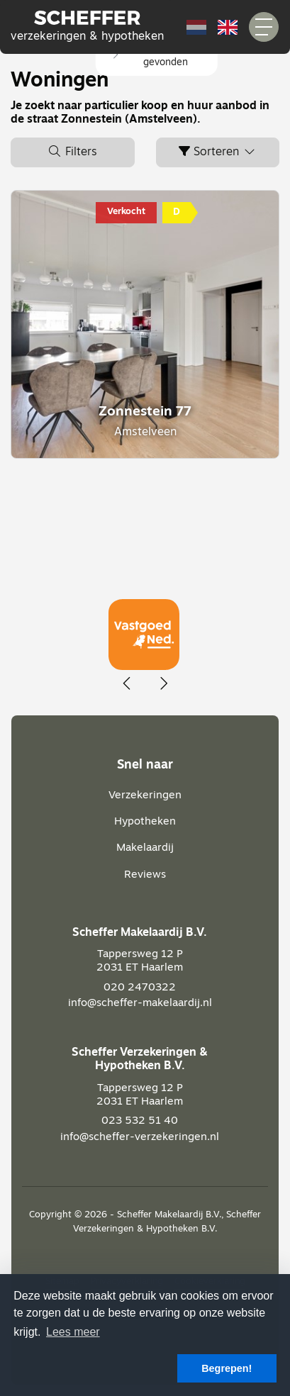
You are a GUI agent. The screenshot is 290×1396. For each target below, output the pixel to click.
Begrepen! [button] (226, 1368)
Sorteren (218, 151)
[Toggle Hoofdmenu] (264, 27)
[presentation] (127, 684)
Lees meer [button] (73, 1332)
